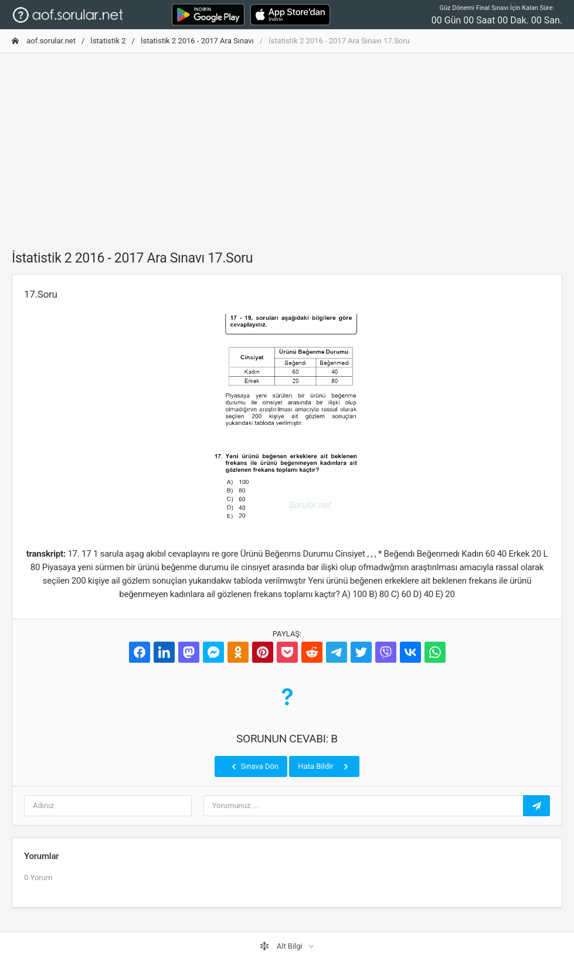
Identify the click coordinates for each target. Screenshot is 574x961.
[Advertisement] (287, 145)
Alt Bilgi (282, 946)
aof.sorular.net (44, 40)
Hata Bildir (324, 766)
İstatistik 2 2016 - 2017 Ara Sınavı (197, 40)
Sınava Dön (253, 766)
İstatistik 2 (107, 40)
